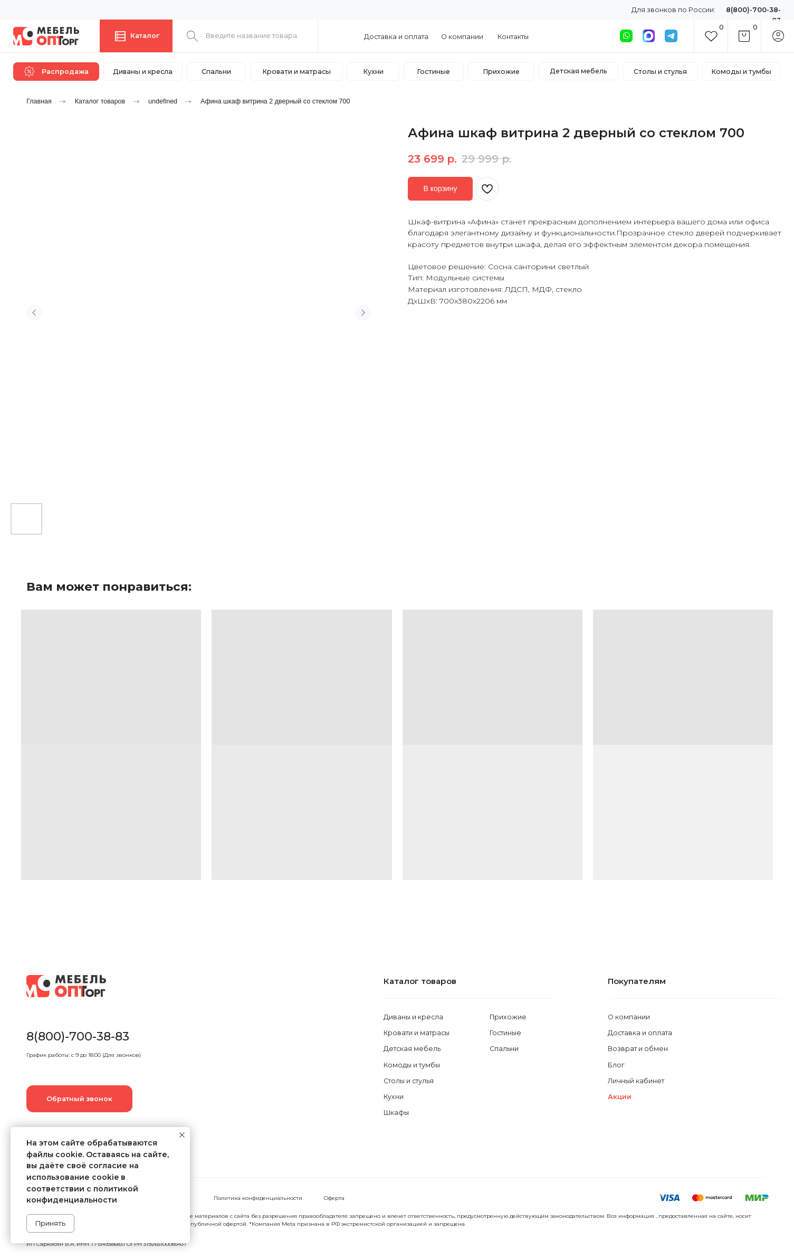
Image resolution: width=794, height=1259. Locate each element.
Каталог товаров (100, 101)
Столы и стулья (409, 1081)
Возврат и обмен (638, 1049)
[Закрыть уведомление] (182, 1135)
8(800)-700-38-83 (77, 1036)
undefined (162, 101)
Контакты (513, 37)
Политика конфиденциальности (258, 1198)
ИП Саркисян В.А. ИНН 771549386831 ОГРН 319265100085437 (106, 1244)
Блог (616, 1065)
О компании (462, 37)
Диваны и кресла (413, 1017)
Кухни (394, 1097)
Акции (620, 1097)
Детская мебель (412, 1049)
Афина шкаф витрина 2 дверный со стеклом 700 (275, 101)
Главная (39, 101)
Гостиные (505, 1033)
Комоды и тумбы (412, 1065)
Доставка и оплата (396, 37)
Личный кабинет (636, 1081)
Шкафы (396, 1112)
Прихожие (508, 1017)
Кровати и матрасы (416, 1033)
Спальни (504, 1049)
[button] (79, 1098)
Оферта (334, 1198)
